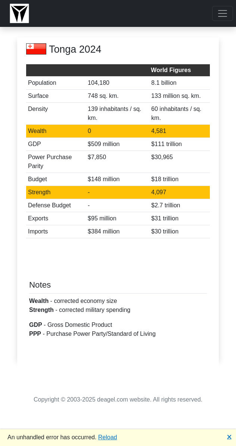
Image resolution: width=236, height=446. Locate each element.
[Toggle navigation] (222, 13)
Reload (107, 437)
